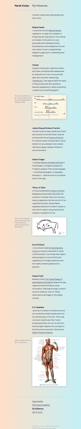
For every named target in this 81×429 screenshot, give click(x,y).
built (46, 426)
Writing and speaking (41, 405)
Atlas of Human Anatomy (42, 332)
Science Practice (56, 137)
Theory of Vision (57, 191)
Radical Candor (55, 30)
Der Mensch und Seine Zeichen (50, 162)
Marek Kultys (22, 5)
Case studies (37, 401)
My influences (38, 408)
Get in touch (37, 412)
